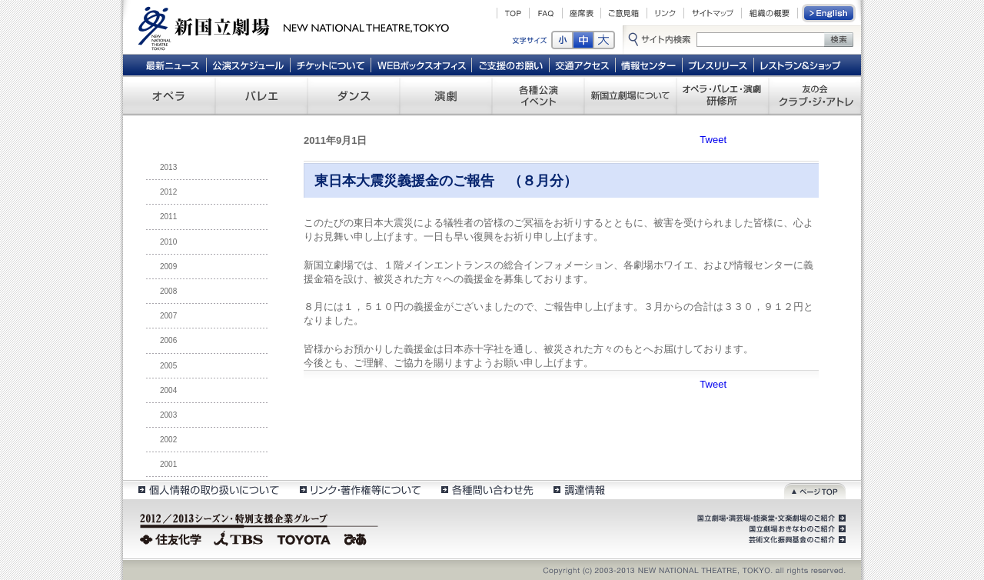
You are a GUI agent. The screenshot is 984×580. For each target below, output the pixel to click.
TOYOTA (304, 537)
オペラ (169, 95)
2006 (168, 340)
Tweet (713, 139)
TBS (238, 537)
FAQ (546, 13)
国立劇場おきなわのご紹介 (796, 529)
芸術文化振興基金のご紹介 (796, 540)
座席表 (581, 13)
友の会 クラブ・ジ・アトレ (815, 95)
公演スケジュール (248, 64)
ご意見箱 (624, 13)
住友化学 (172, 537)
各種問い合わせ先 (486, 489)
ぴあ (357, 537)
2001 (168, 464)
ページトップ (815, 489)
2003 (168, 415)
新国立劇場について (630, 95)
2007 (168, 316)
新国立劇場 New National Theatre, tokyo (293, 27)
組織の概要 (769, 13)
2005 (168, 366)
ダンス (354, 95)
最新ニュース (172, 64)
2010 (168, 242)
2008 (168, 291)
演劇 (446, 95)
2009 (168, 266)
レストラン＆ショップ (801, 64)
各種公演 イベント (538, 95)
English (829, 13)
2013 (168, 167)
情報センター (649, 64)
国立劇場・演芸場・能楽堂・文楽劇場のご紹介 (770, 518)
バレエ (261, 95)
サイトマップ (712, 13)
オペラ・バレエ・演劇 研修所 (722, 95)
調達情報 (579, 489)
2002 (168, 439)
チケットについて (330, 64)
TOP (513, 13)
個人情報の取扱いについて (208, 489)
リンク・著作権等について (359, 489)
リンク (665, 13)
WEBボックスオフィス (421, 64)
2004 (168, 390)
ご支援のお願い (511, 64)
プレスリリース (718, 64)
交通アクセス (583, 64)
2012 (168, 192)
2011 (168, 216)
